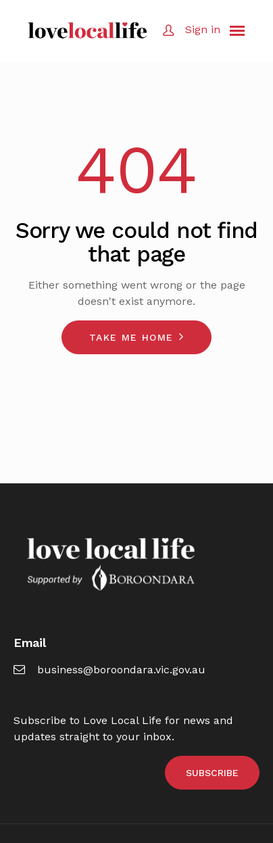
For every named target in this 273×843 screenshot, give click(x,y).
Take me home (131, 337)
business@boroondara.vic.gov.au (109, 669)
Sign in (202, 29)
